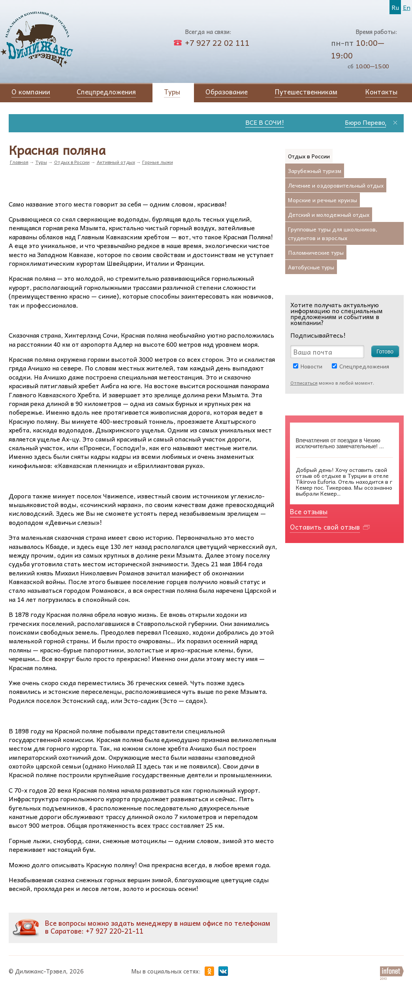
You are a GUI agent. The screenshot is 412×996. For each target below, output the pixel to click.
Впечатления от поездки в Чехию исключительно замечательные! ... (340, 443)
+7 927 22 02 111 (217, 42)
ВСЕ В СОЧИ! (269, 122)
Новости (311, 366)
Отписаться (304, 383)
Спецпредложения (364, 366)
